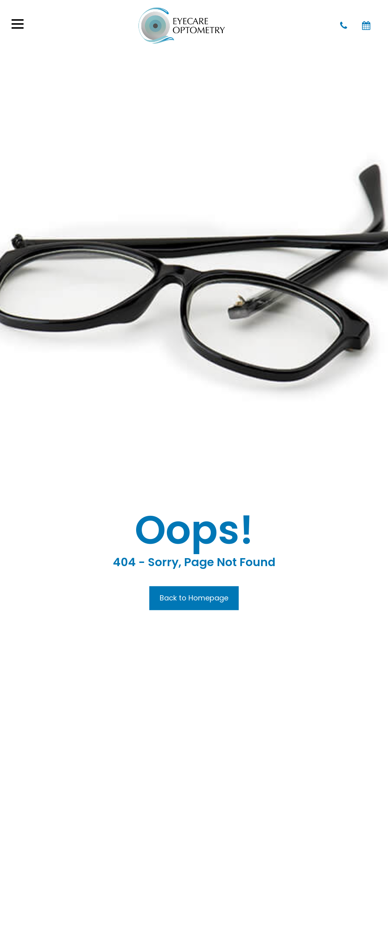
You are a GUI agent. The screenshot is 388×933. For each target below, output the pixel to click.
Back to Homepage (194, 598)
